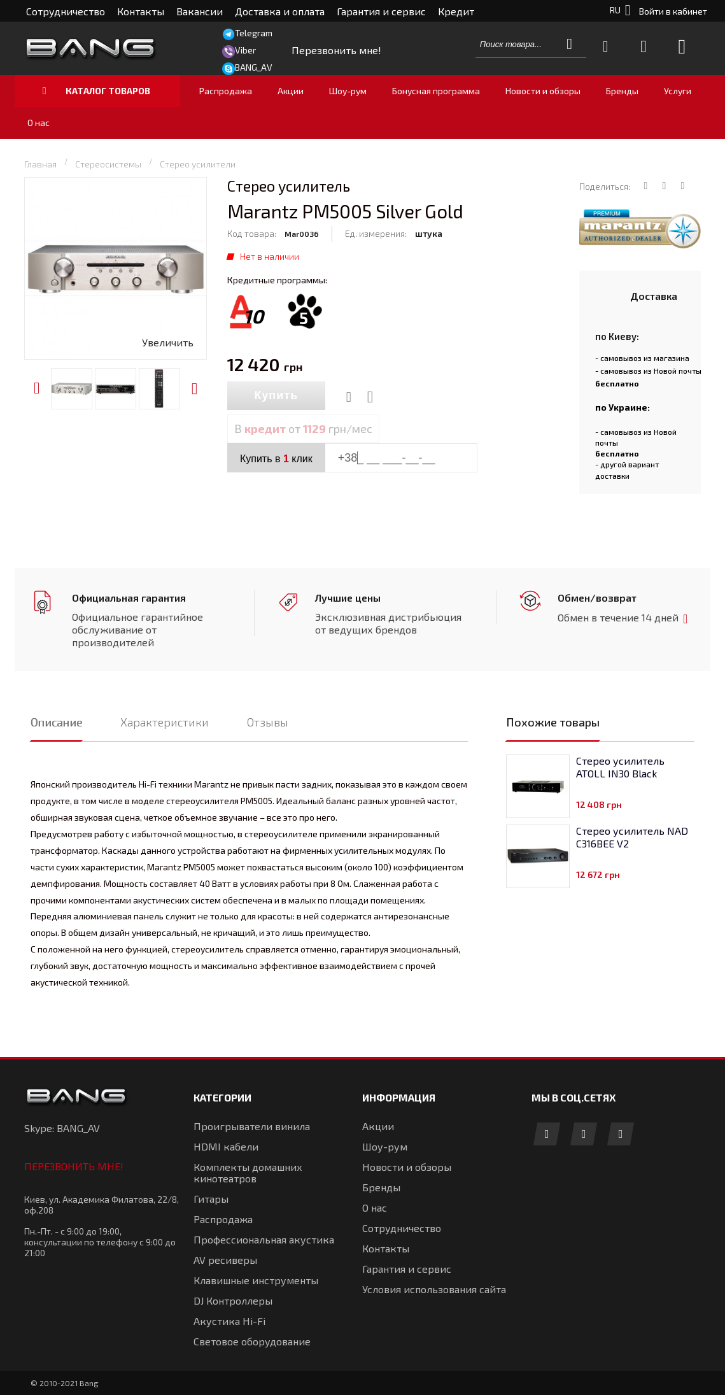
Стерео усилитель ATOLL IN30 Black (620, 766)
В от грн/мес (303, 428)
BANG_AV (253, 67)
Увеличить (168, 342)
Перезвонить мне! (73, 1166)
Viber (245, 50)
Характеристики (164, 722)
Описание (56, 722)
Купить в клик (276, 458)
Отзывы (267, 722)
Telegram (253, 32)
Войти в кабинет (673, 11)
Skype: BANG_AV (62, 1128)
